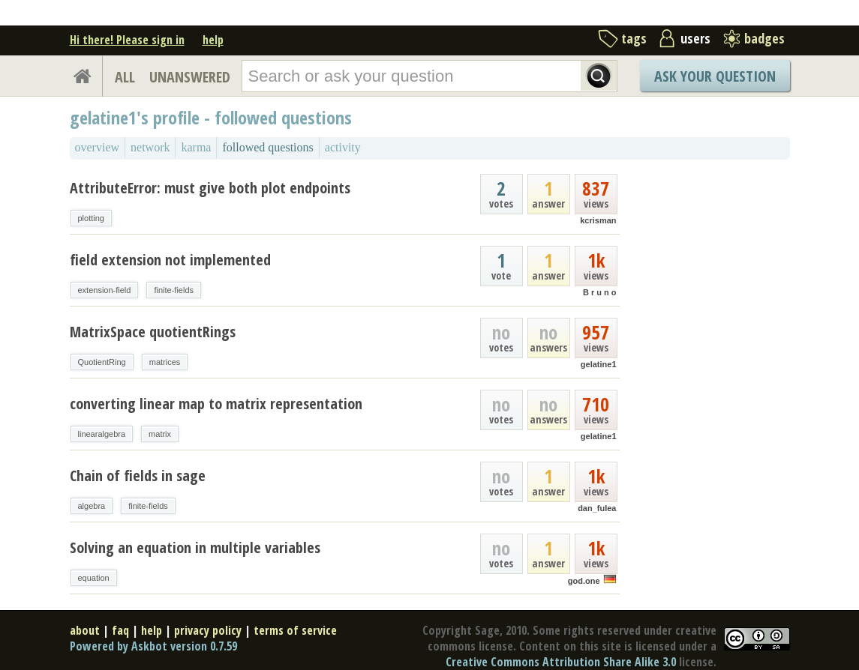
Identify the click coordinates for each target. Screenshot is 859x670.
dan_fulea (597, 508)
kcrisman (598, 220)
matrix (160, 433)
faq (120, 630)
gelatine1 (599, 364)
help (213, 39)
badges (764, 38)
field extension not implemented (170, 260)
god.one (584, 580)
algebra (92, 505)
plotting (91, 218)
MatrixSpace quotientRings (153, 332)
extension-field (104, 290)
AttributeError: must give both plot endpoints (210, 188)
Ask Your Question (715, 76)
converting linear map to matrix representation (216, 403)
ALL (125, 77)
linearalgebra (102, 433)
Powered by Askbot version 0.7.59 (153, 646)
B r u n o (600, 292)
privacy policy (208, 630)
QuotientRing (102, 361)
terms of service (295, 630)
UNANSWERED (189, 77)
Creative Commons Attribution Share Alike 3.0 (561, 662)
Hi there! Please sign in (127, 39)
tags (634, 38)
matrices (165, 361)
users (695, 38)
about (85, 630)
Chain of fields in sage (138, 475)
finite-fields (174, 290)
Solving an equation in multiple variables (195, 547)
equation (94, 577)
